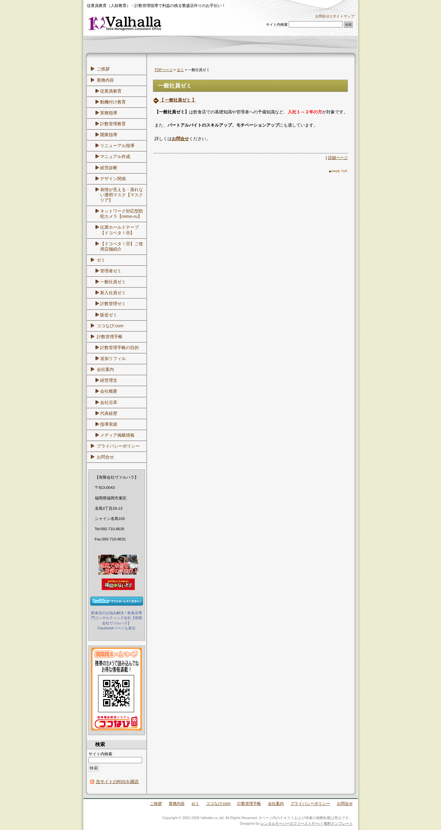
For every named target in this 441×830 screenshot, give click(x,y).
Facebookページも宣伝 (116, 628)
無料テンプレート (338, 823)
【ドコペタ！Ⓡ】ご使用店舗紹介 (121, 246)
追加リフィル (113, 358)
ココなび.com (110, 325)
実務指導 (108, 112)
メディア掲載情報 (117, 435)
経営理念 (108, 380)
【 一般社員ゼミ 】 (178, 100)
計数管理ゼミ (113, 303)
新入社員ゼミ (113, 292)
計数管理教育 (113, 123)
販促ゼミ (108, 314)
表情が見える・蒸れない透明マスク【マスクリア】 (121, 195)
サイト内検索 (277, 24)
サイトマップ (343, 16)
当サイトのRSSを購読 (117, 781)
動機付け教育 (113, 101)
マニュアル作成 (115, 156)
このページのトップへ (338, 171)
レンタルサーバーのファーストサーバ (291, 823)
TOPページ (164, 70)
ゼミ (180, 70)
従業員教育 (111, 91)
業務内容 (105, 80)
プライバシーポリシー (118, 446)
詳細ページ (338, 157)
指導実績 (108, 424)
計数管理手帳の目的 (119, 347)
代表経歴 (108, 413)
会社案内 (105, 369)
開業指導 (108, 134)
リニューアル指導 (117, 145)
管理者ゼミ (111, 270)
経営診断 (108, 167)
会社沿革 (108, 402)
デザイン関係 (113, 178)
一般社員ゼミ (113, 281)
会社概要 (108, 391)
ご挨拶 (103, 68)
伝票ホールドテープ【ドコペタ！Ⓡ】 (119, 230)
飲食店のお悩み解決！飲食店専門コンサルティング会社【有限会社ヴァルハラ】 (116, 618)
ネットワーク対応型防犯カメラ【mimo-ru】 (121, 214)
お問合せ (322, 16)
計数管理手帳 (110, 336)
